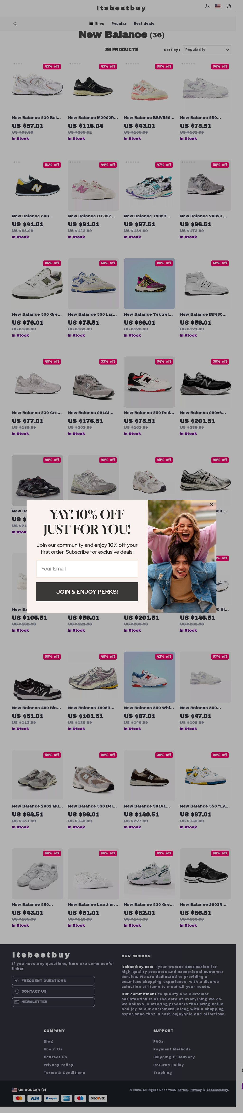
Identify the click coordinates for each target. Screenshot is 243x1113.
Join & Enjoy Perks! (87, 591)
